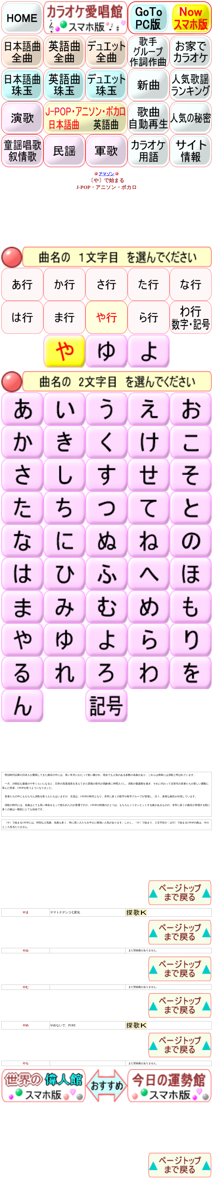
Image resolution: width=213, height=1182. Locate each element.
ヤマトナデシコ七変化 (65, 912)
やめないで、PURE (63, 1025)
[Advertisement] (95, 219)
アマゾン (106, 174)
